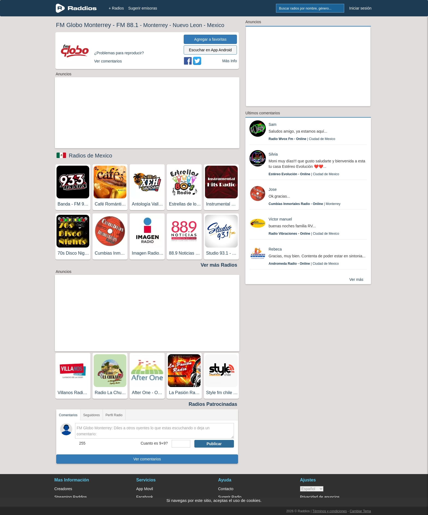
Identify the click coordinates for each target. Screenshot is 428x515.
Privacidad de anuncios (320, 497)
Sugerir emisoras (142, 8)
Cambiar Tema (360, 511)
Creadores (63, 489)
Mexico (215, 25)
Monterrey (155, 25)
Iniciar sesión (360, 8)
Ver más (356, 279)
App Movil (144, 489)
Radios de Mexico (90, 156)
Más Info (229, 61)
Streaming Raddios (70, 497)
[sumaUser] (181, 444)
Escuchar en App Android (210, 50)
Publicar (214, 444)
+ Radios (116, 8)
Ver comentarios (147, 459)
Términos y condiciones (329, 511)
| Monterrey (304, 204)
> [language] (311, 489)
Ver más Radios (219, 265)
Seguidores (91, 415)
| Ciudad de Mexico (302, 139)
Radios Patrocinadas (213, 404)
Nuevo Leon (187, 25)
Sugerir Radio (230, 497)
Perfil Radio (114, 415)
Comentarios (68, 415)
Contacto (225, 489)
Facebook (144, 497)
